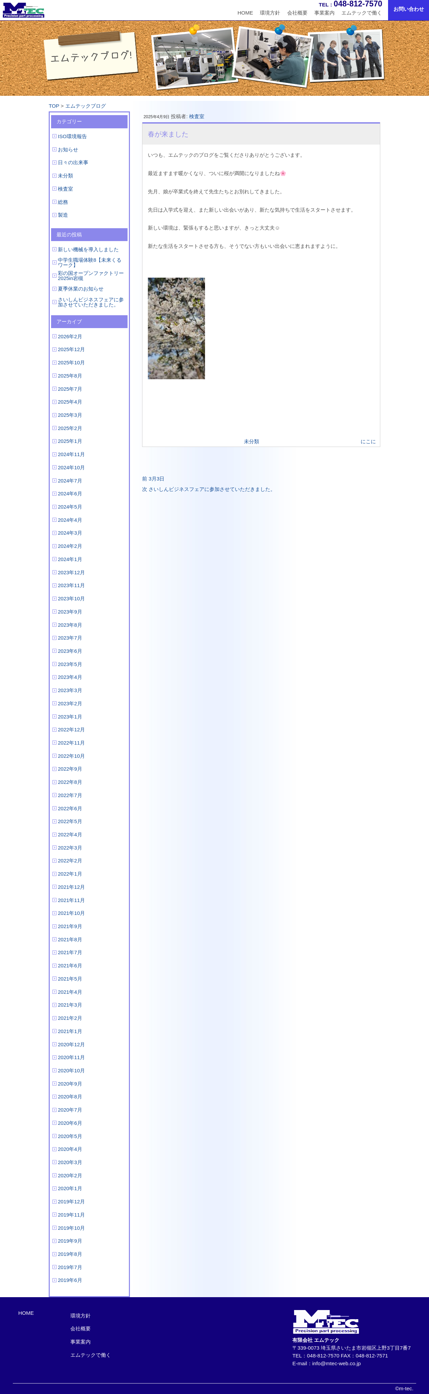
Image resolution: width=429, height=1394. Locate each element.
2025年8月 (70, 375)
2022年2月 (70, 860)
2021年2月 (70, 1018)
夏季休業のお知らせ (81, 288)
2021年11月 (71, 900)
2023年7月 (70, 637)
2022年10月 (71, 755)
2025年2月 (70, 428)
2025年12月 (71, 349)
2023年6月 (70, 650)
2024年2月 (70, 546)
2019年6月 (70, 1280)
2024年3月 (70, 532)
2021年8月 (70, 939)
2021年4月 (70, 991)
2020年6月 (70, 1122)
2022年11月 (71, 742)
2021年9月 (70, 926)
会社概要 (297, 13)
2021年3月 (70, 1004)
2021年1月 (70, 1031)
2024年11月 (71, 454)
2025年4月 (70, 401)
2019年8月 (70, 1254)
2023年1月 (70, 716)
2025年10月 (71, 362)
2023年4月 (70, 677)
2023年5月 (70, 664)
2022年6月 (70, 808)
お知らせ (68, 149)
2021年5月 (70, 978)
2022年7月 (70, 795)
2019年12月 (71, 1201)
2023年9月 (70, 611)
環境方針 (270, 13)
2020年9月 (70, 1083)
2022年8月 (70, 782)
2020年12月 (71, 1044)
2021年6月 (70, 965)
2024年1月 (70, 559)
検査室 (65, 188)
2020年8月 (70, 1096)
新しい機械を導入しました (88, 249)
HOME (245, 13)
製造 (63, 214)
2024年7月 (70, 480)
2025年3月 (70, 414)
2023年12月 (71, 572)
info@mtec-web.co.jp (336, 1363)
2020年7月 (70, 1109)
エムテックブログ (85, 106)
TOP (54, 106)
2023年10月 (71, 598)
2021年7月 (70, 952)
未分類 (65, 175)
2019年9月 (70, 1240)
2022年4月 (70, 834)
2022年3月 (70, 847)
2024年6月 (70, 493)
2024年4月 (70, 519)
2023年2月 (70, 703)
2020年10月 (71, 1070)
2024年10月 (71, 467)
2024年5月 (70, 506)
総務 (63, 202)
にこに (368, 441)
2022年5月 (70, 821)
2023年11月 (71, 585)
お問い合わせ (408, 9)
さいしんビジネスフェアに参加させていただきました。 (91, 302)
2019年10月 (71, 1227)
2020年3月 (70, 1162)
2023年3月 (70, 690)
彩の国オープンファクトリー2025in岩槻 (91, 276)
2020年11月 (71, 1057)
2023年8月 (70, 624)
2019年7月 (70, 1267)
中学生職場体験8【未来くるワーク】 (89, 262)
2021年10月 (71, 913)
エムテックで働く (361, 13)
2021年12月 (71, 886)
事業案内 (324, 13)
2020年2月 (70, 1175)
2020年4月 (70, 1149)
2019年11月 (71, 1214)
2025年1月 (70, 441)
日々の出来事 (73, 162)
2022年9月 (70, 768)
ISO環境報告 (72, 136)
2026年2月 (70, 336)
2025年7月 (70, 388)
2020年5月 (70, 1136)
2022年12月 (71, 729)
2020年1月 (70, 1188)
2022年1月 (70, 873)
